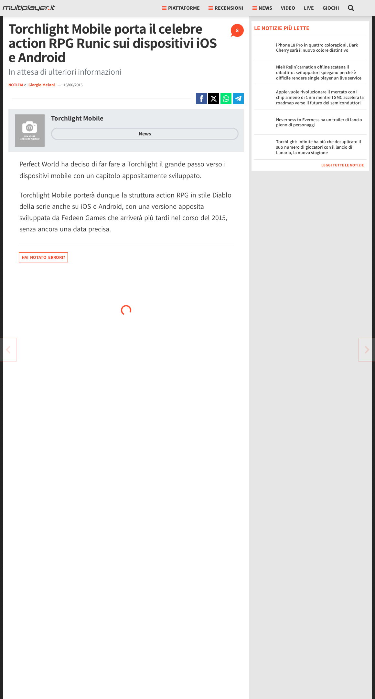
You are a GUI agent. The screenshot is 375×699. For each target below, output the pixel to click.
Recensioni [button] (226, 8)
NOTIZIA (15, 85)
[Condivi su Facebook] (201, 98)
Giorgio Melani (42, 85)
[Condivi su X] (213, 98)
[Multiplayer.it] (29, 8)
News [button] (262, 8)
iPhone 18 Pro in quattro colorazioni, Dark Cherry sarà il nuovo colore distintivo (317, 47)
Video (288, 8)
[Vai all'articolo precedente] (367, 349)
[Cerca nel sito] (351, 8)
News (145, 133)
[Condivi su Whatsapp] (225, 98)
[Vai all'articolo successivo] (8, 349)
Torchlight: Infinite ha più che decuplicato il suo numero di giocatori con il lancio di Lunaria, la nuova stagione (318, 147)
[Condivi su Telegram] (238, 98)
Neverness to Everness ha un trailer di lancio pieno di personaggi (319, 122)
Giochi (331, 8)
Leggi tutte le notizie (342, 165)
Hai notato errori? (43, 257)
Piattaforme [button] (181, 8)
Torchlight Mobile (77, 118)
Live (309, 8)
